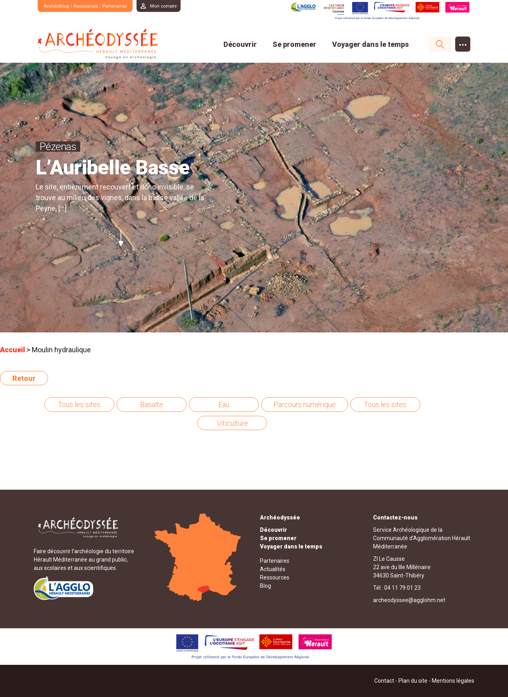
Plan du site (412, 681)
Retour (24, 378)
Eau (223, 404)
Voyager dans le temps (370, 44)
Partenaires (120, 6)
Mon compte (172, 6)
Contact (384, 681)
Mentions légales (453, 681)
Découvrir (240, 44)
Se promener (294, 44)
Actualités (272, 569)
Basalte (151, 404)
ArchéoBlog (57, 6)
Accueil (12, 350)
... (463, 42)
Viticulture (232, 423)
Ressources (89, 6)
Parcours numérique (304, 404)
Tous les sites (79, 404)
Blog (265, 586)
